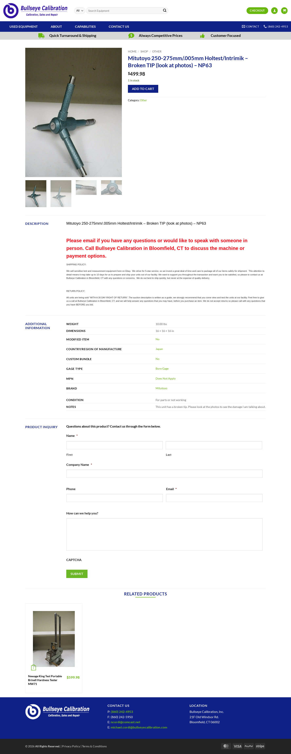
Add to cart (143, 89)
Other (156, 51)
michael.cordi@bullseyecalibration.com (139, 727)
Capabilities (85, 26)
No (157, 339)
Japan (159, 349)
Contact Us (119, 26)
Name (72, 435)
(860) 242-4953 (122, 711)
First (69, 454)
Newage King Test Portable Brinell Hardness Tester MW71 (45, 679)
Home (132, 51)
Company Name (79, 464)
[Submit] (164, 10)
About (56, 26)
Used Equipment (23, 26)
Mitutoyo (161, 388)
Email (171, 489)
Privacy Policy (71, 746)
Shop (144, 51)
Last (169, 454)
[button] (274, 10)
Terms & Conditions (94, 746)
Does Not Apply (166, 378)
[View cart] (284, 10)
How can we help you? (82, 513)
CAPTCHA (73, 560)
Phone (71, 489)
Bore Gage (162, 368)
